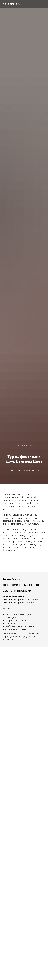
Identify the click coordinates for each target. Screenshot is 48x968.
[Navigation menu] (43, 4)
